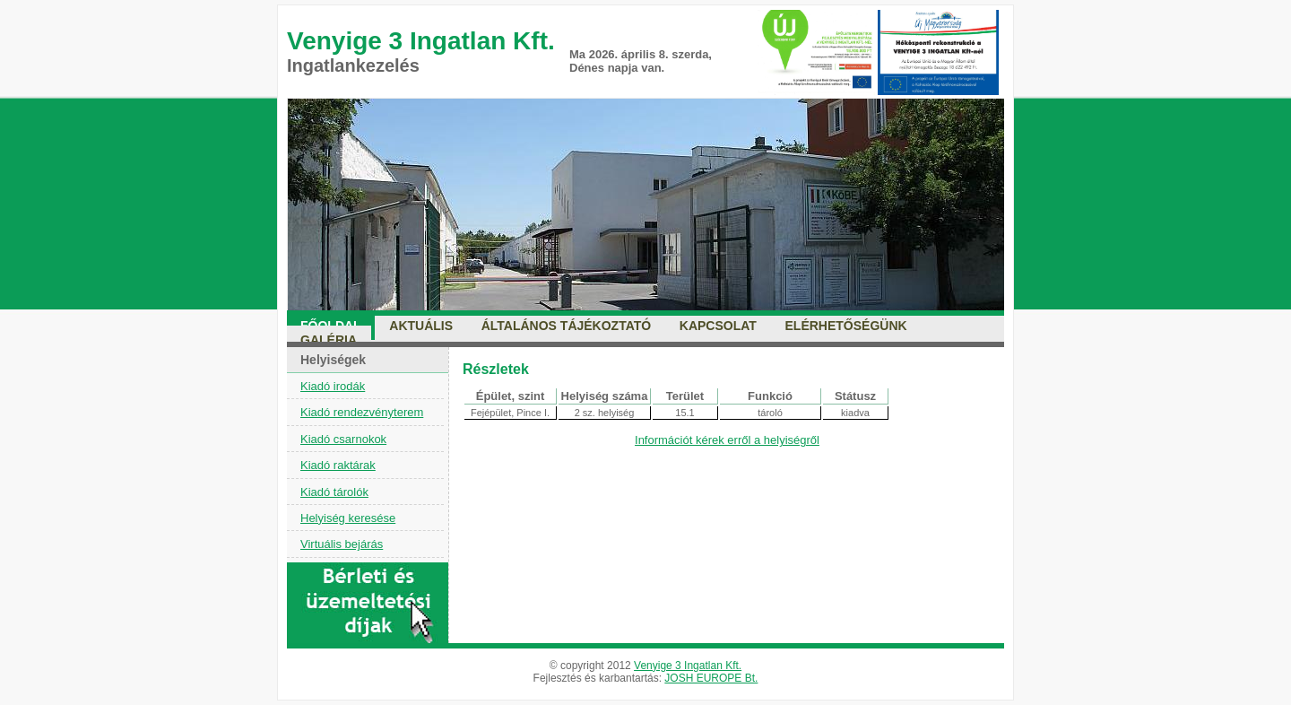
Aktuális (421, 325)
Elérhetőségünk (846, 325)
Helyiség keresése (347, 518)
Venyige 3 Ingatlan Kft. (687, 665)
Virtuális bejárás (341, 544)
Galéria (328, 340)
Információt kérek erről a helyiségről (727, 440)
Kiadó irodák (332, 386)
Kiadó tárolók (334, 492)
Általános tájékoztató (566, 325)
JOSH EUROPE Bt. (711, 678)
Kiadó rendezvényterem (361, 412)
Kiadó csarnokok (343, 439)
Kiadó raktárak (338, 465)
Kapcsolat (718, 325)
